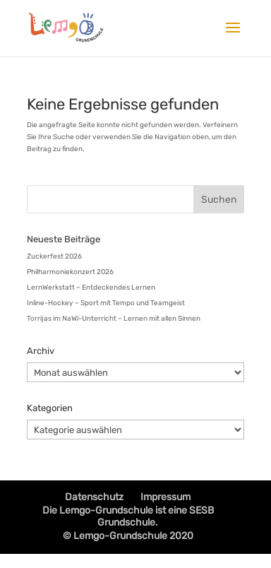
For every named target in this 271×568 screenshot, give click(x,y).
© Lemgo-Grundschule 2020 (128, 536)
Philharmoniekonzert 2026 (70, 272)
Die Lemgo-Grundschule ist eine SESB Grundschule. (128, 516)
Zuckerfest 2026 (54, 256)
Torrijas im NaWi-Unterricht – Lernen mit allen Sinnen (113, 318)
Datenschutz (94, 497)
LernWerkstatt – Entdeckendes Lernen (91, 287)
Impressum (165, 497)
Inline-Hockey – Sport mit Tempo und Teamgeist (106, 303)
